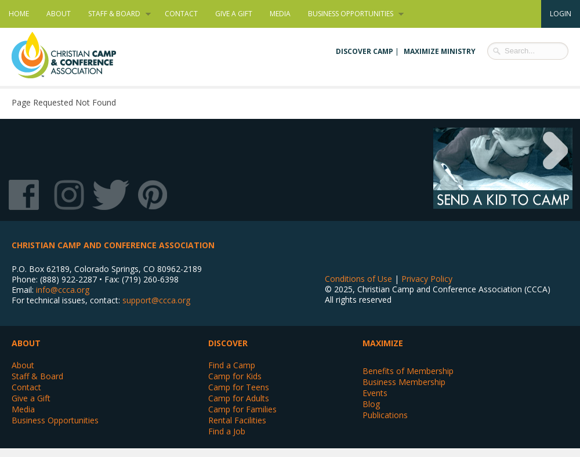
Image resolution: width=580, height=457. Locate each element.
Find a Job (226, 431)
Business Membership (403, 381)
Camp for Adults (238, 398)
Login (560, 14)
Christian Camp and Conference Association (75, 55)
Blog (371, 403)
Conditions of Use (358, 278)
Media (280, 14)
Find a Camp (231, 365)
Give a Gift (233, 14)
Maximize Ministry (440, 51)
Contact (181, 14)
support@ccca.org (156, 300)
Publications (385, 414)
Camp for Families (242, 409)
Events (374, 392)
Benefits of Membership (408, 370)
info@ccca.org (62, 289)
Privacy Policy (426, 278)
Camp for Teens (238, 387)
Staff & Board (115, 14)
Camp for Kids (235, 376)
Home (19, 14)
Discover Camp (364, 51)
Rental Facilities (237, 420)
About (58, 14)
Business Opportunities (351, 14)
